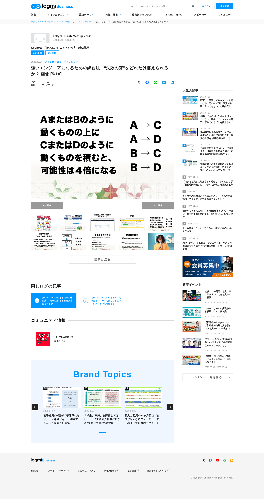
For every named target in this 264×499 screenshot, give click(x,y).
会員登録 (224, 6)
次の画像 (158, 205)
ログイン (206, 6)
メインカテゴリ (56, 14)
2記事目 (52, 52)
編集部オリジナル (142, 14)
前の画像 (47, 205)
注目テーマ (85, 14)
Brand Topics (174, 14)
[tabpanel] (62, 407)
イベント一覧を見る (207, 377)
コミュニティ (225, 14)
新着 (33, 14)
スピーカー (200, 14)
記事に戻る (102, 259)
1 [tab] (102, 432)
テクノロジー (84, 22)
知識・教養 (112, 14)
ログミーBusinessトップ (43, 22)
